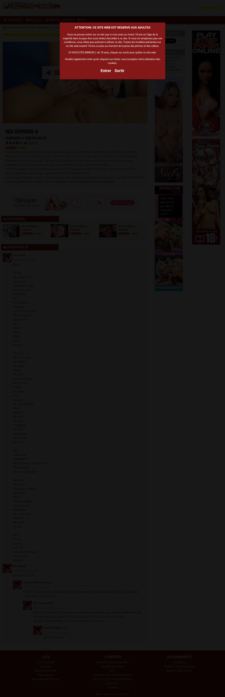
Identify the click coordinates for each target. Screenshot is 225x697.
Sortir (119, 71)
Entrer (106, 71)
